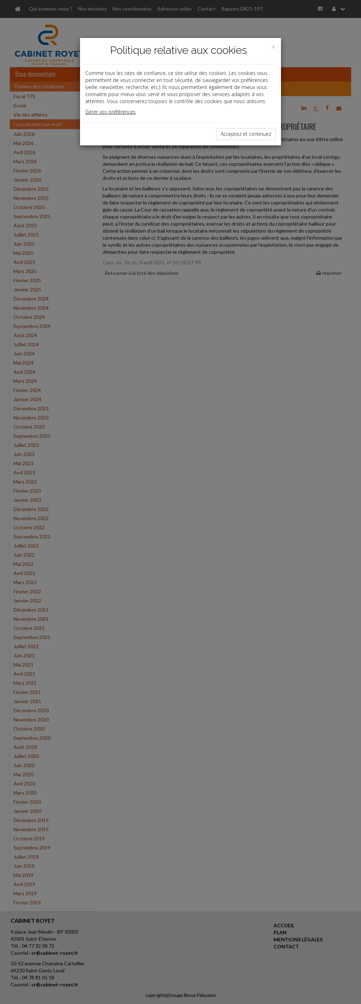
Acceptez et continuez (246, 134)
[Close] (273, 47)
